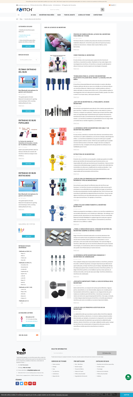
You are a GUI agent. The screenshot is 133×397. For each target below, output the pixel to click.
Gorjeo (21, 383)
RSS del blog (28, 335)
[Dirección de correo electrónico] (74, 353)
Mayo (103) (23, 291)
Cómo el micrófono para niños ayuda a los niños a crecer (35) (27, 41)
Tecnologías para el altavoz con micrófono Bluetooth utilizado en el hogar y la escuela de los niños (93, 77)
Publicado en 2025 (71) (25, 262)
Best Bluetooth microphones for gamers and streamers (28, 91)
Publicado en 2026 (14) (25, 251)
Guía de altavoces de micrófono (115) (24, 35)
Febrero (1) (23, 298)
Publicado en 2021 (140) (25, 287)
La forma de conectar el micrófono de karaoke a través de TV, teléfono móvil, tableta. (28, 143)
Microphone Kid (30, 317)
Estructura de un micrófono (84, 154)
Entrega (54, 366)
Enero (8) (23, 260)
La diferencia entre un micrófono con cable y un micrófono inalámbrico (91, 129)
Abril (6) (23, 282)
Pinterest (34, 383)
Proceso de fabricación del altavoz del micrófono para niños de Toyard (92, 35)
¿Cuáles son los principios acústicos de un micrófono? (89, 308)
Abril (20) (23, 293)
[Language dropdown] (112, 5)
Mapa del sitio (56, 376)
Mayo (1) (23, 253)
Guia (54, 369)
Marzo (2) (23, 284)
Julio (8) (23, 275)
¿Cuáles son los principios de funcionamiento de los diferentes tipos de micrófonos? (93, 179)
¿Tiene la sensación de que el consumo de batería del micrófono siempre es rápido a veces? (93, 229)
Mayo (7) (23, 280)
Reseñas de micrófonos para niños (105, 364)
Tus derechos (56, 371)
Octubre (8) (23, 269)
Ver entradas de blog (31, 321)
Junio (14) (23, 289)
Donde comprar (100, 366)
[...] (25, 362)
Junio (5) (23, 278)
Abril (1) (23, 255)
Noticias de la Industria (102, 371)
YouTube (30, 383)
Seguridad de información (81, 376)
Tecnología (99, 369)
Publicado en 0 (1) (24, 301)
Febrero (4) (23, 258)
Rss (25, 383)
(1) (22, 303)
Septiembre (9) (24, 271)
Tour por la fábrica (79, 369)
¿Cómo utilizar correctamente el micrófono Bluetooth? (90, 205)
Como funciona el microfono (84, 55)
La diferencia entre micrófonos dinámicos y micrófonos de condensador (90, 256)
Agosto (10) (24, 273)
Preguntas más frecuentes (69, 5)
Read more (21, 105)
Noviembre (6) (24, 267)
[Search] (75, 9)
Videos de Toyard (79, 371)
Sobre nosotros (47, 5)
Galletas (99, 376)
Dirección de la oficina (36, 5)
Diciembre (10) (24, 265)
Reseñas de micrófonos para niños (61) (26, 30)
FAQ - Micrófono (79, 364)
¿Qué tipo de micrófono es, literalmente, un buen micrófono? (91, 102)
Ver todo (28, 46)
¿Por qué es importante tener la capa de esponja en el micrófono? (93, 282)
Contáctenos (57, 5)
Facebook (17, 383)
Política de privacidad (80, 373)
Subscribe (107, 353)
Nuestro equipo (78, 366)
